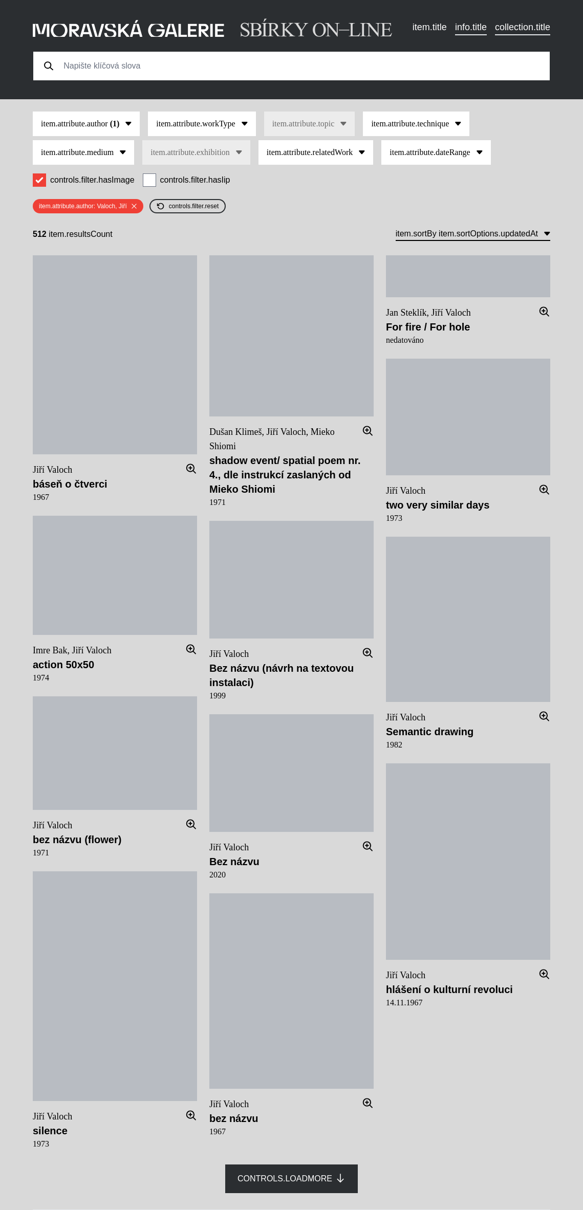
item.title (430, 27)
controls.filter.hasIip (195, 179)
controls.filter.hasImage (92, 179)
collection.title (522, 27)
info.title (471, 27)
